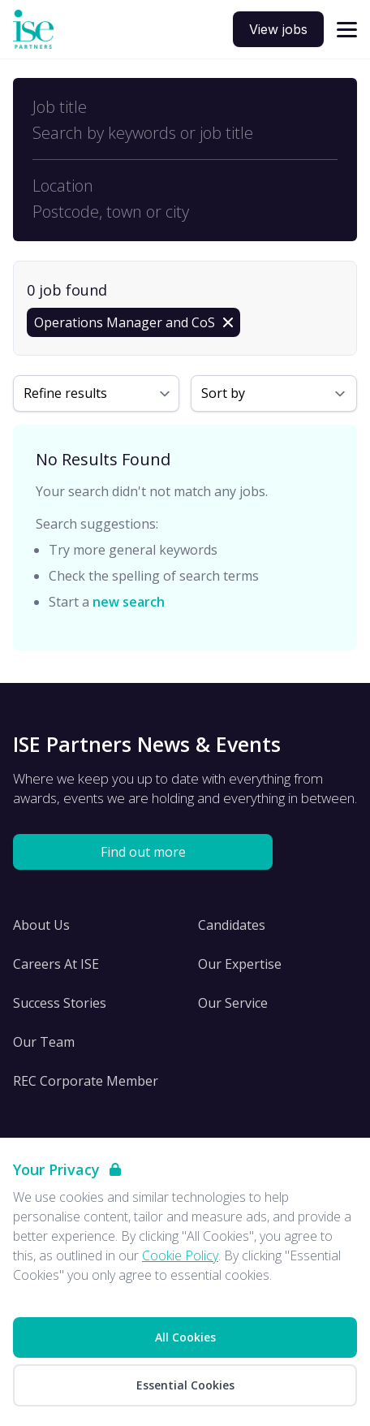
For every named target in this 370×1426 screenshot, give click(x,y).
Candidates (231, 925)
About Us (41, 925)
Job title (59, 107)
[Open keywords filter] (185, 133)
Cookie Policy (180, 1255)
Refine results (65, 393)
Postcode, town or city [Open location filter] (110, 212)
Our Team (44, 1042)
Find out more (143, 852)
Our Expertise (240, 964)
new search (128, 602)
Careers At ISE (56, 964)
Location (62, 186)
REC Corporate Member (85, 1081)
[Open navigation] (347, 29)
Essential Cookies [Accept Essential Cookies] (185, 1385)
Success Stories (59, 1003)
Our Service (233, 1003)
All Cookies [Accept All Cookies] (185, 1337)
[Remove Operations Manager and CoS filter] (133, 322)
